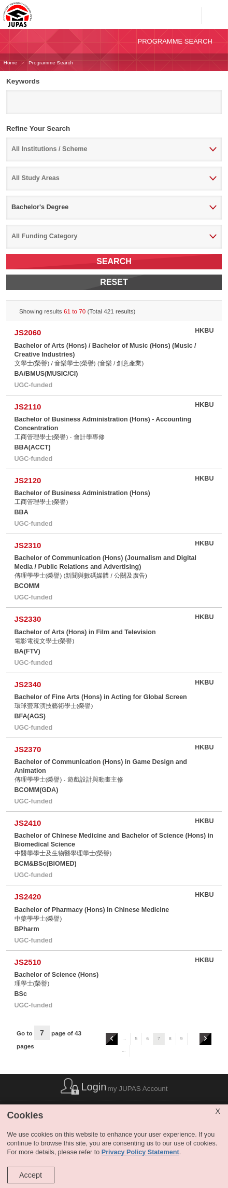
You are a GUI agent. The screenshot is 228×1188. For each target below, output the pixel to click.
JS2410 (28, 822)
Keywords (23, 81)
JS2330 (28, 619)
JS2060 (28, 332)
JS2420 (28, 896)
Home (10, 62)
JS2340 (28, 684)
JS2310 (28, 545)
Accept (30, 1175)
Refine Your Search (38, 128)
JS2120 (28, 480)
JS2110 (28, 406)
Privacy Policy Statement (140, 1152)
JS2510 (28, 962)
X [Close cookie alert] (217, 1111)
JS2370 (28, 749)
